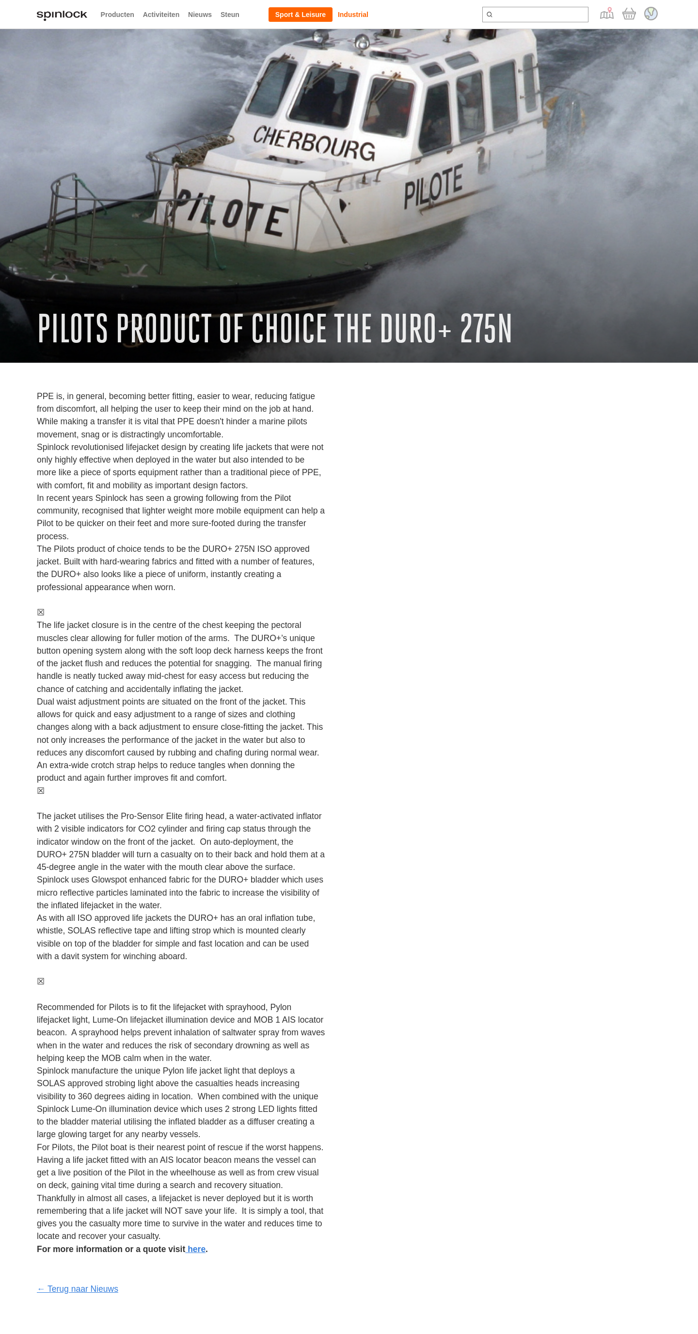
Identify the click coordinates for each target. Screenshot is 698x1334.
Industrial (353, 14)
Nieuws (200, 14)
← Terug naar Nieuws (77, 1289)
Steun (230, 14)
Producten (117, 14)
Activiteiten (161, 14)
